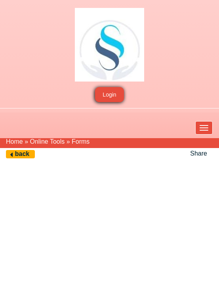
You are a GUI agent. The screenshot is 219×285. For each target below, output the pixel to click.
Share (198, 153)
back (22, 153)
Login (109, 94)
